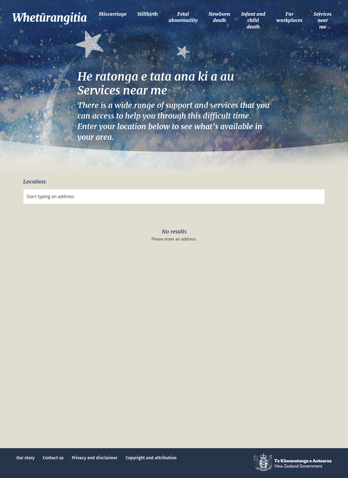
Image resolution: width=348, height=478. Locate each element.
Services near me (322, 20)
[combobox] (174, 196)
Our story (25, 458)
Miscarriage (112, 14)
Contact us (53, 458)
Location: (34, 181)
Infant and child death (253, 20)
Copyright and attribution (151, 458)
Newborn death (219, 17)
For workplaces (289, 17)
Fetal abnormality (183, 17)
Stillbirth (147, 14)
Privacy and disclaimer (94, 458)
